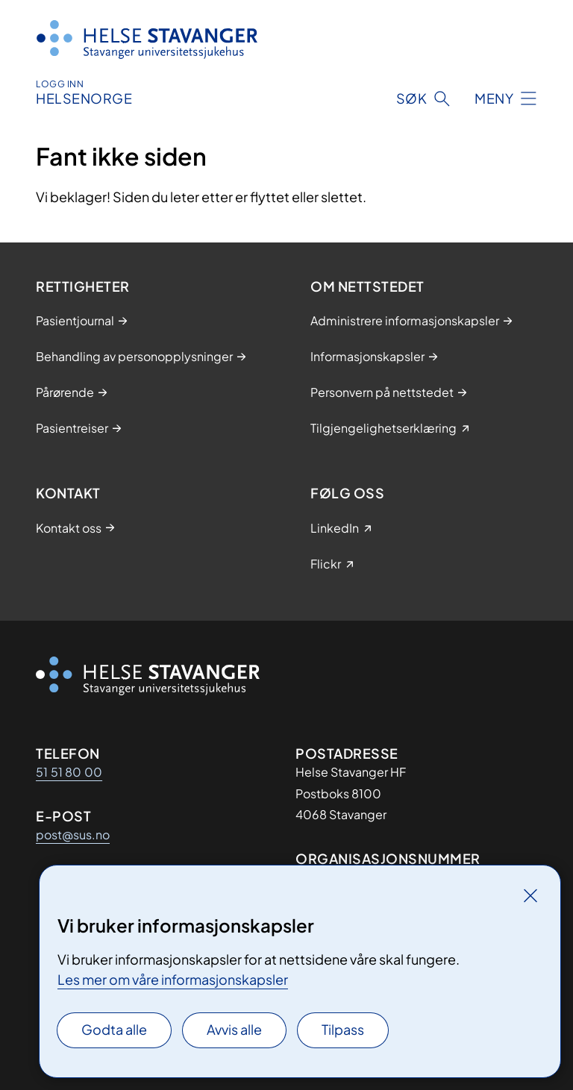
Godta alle (114, 1029)
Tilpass (343, 1029)
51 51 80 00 (69, 772)
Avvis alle (234, 1029)
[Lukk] (530, 895)
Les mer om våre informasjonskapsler (172, 979)
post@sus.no (73, 834)
